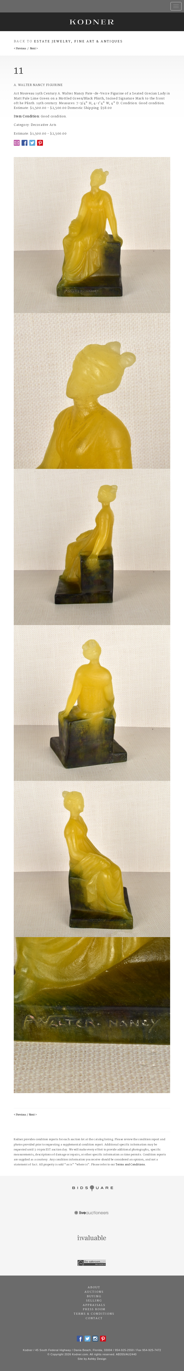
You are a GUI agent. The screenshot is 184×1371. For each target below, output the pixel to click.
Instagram (95, 1339)
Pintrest (40, 143)
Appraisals (94, 1305)
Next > (34, 49)
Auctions (94, 1292)
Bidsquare (92, 1188)
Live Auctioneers (92, 1213)
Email (17, 143)
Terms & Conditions (94, 1314)
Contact (94, 1318)
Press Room (94, 1309)
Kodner (92, 21)
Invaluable (92, 1238)
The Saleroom (92, 1263)
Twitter (32, 143)
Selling (94, 1300)
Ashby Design (97, 1358)
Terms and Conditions (130, 1165)
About (94, 1287)
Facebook (25, 143)
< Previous (20, 49)
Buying (94, 1296)
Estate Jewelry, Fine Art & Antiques (78, 41)
